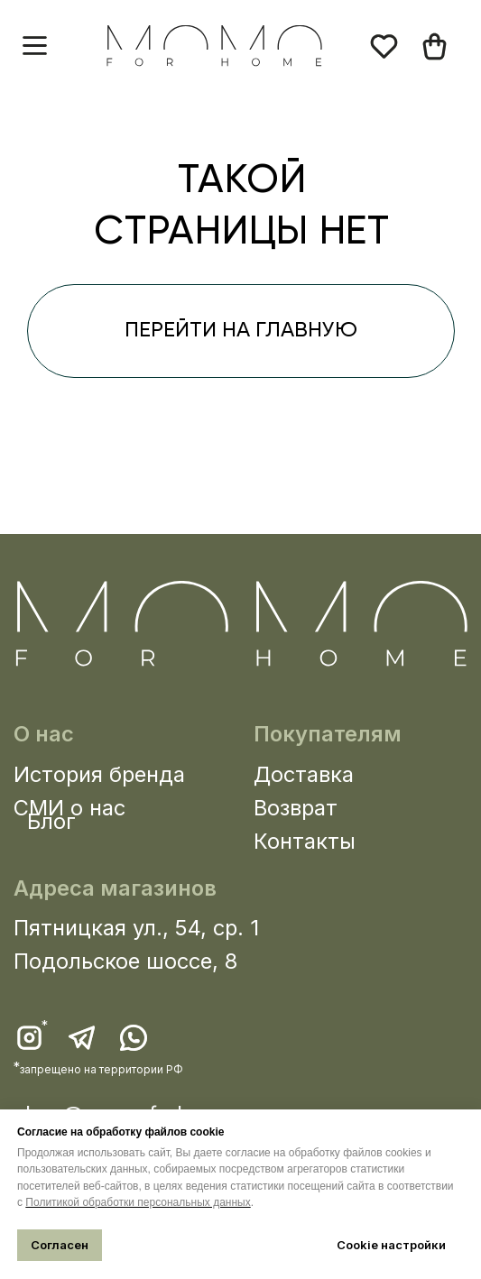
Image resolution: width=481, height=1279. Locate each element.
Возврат (296, 808)
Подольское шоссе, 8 (125, 961)
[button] (34, 45)
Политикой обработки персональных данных (137, 1202)
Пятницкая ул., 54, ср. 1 (136, 928)
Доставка (304, 774)
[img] (434, 46)
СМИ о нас (69, 808)
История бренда (99, 774)
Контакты (305, 841)
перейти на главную (241, 330)
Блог (51, 821)
